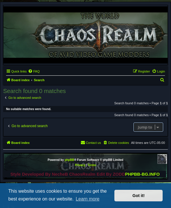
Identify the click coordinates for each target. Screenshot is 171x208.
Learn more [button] (87, 198)
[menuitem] (34, 71)
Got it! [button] (139, 195)
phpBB (69, 159)
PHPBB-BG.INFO (142, 174)
